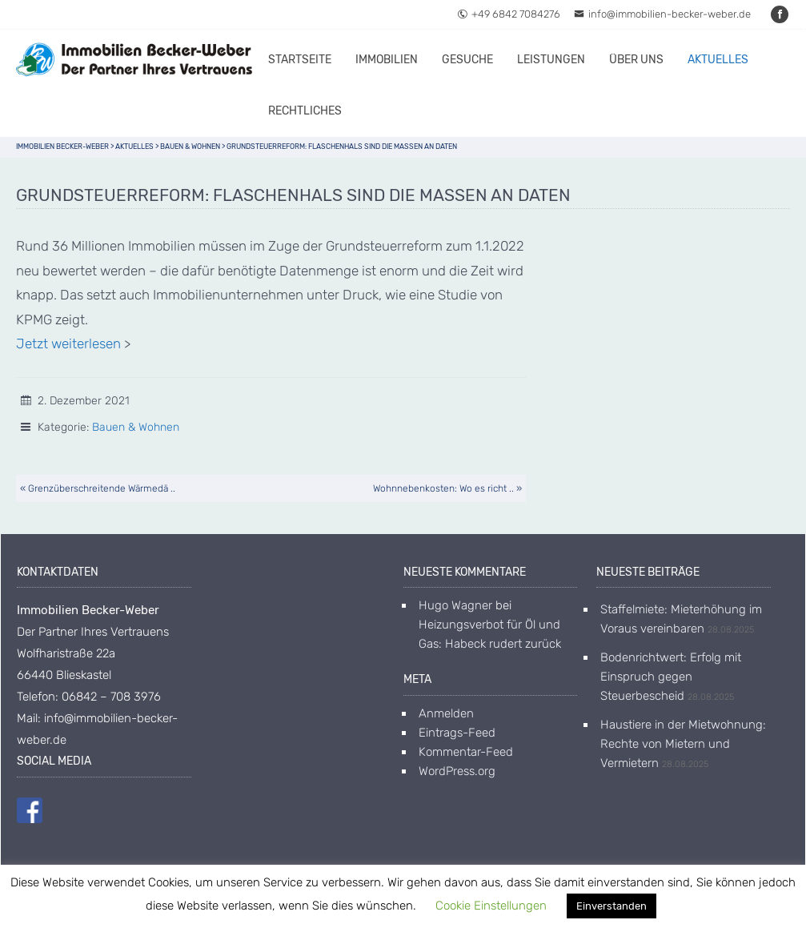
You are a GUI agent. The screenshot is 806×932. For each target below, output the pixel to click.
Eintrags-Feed (457, 732)
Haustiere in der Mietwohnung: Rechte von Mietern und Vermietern (683, 743)
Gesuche (467, 59)
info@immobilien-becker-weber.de (662, 14)
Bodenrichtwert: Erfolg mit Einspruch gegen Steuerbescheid (670, 676)
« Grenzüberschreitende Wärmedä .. (97, 488)
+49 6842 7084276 (508, 14)
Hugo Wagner (455, 605)
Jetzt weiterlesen (68, 343)
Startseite (299, 59)
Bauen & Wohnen (135, 427)
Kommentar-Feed (466, 752)
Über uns (636, 59)
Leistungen (551, 59)
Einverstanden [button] (611, 906)
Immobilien (386, 59)
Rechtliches (305, 111)
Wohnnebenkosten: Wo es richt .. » (447, 488)
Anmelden (446, 713)
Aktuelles (718, 59)
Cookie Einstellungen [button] (491, 905)
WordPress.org (457, 771)
